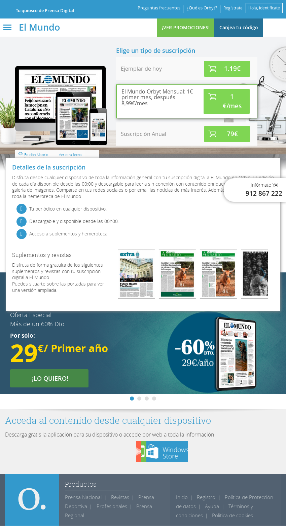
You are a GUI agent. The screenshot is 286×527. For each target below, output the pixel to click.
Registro (204, 498)
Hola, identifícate (263, 8)
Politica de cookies (229, 517)
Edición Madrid (139, 148)
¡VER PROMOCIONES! (186, 27)
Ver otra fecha (171, 146)
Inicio (181, 498)
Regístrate (229, 8)
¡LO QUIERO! (54, 378)
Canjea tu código (238, 27)
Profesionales (109, 507)
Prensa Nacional (82, 498)
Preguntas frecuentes (154, 8)
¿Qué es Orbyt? (197, 8)
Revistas (116, 498)
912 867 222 (264, 193)
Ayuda (203, 507)
